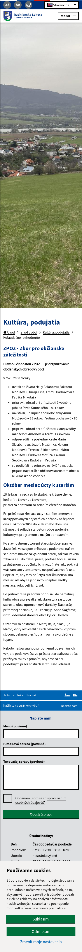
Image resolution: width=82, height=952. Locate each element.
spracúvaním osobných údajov (40, 800)
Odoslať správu (41, 814)
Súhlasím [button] (41, 919)
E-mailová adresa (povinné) (24, 744)
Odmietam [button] (41, 931)
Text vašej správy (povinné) (24, 761)
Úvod (9, 332)
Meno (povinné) (15, 726)
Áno (68, 695)
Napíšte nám (69, 706)
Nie (76, 695)
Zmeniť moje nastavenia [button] (41, 942)
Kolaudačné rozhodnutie (21, 337)
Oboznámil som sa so (40, 800)
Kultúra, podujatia (56, 332)
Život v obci (29, 332)
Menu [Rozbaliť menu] (68, 15)
